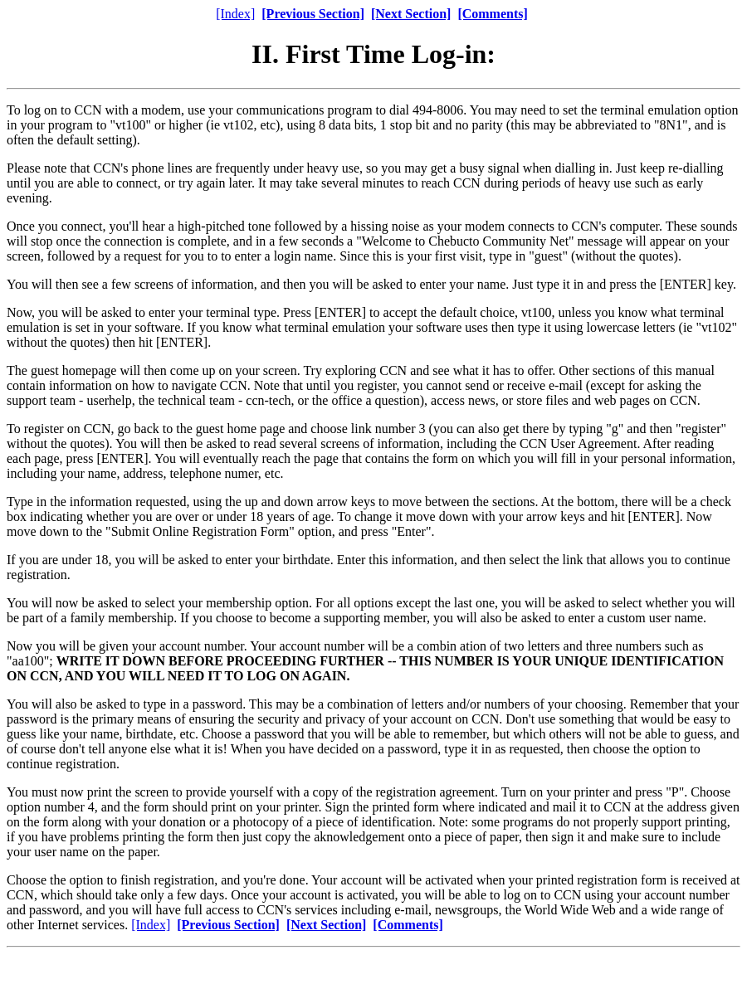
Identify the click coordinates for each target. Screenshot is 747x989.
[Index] (235, 14)
